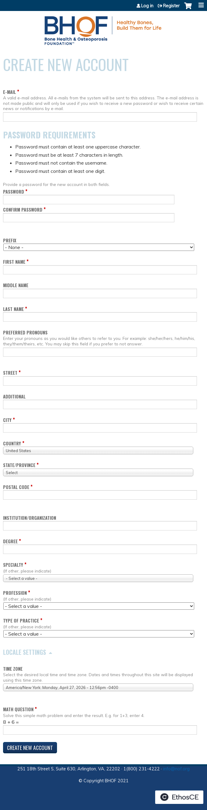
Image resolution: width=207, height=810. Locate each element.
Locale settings (24, 652)
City (7, 420)
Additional (14, 396)
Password (13, 191)
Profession (15, 593)
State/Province (19, 465)
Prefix (9, 240)
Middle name (15, 285)
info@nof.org (176, 769)
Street (10, 372)
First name (14, 262)
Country (12, 443)
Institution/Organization (29, 518)
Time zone (13, 668)
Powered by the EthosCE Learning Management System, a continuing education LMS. (179, 797)
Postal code (16, 487)
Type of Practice (21, 620)
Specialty (13, 565)
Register (171, 6)
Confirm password (22, 209)
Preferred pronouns (25, 332)
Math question (18, 709)
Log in (147, 6)
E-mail (9, 92)
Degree (10, 541)
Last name (13, 309)
